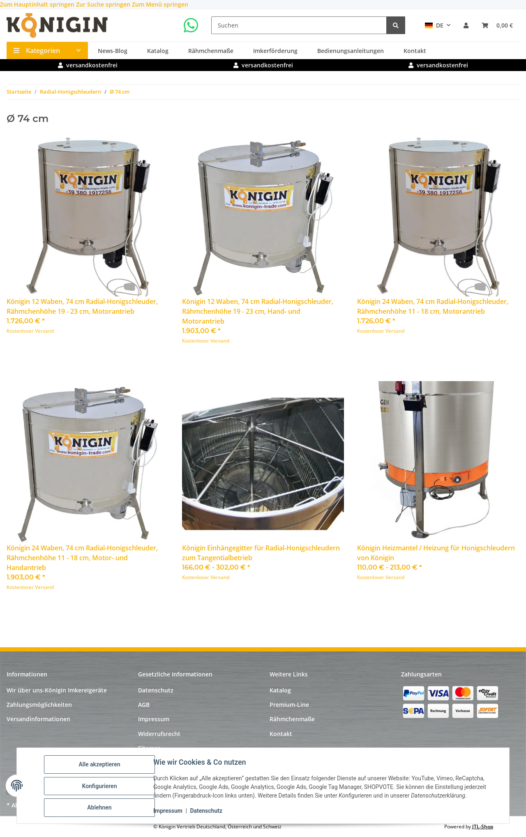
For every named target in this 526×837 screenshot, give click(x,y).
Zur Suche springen (104, 4)
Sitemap (149, 748)
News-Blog (112, 51)
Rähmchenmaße (210, 51)
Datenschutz (207, 811)
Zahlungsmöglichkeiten (39, 704)
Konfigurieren (100, 786)
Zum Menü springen (160, 4)
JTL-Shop (482, 826)
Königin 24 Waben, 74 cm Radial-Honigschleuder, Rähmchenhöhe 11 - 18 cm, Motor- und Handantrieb (82, 557)
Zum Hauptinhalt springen (38, 4)
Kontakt (415, 51)
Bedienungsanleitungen (350, 51)
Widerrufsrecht (159, 734)
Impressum (168, 811)
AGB (144, 704)
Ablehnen (100, 808)
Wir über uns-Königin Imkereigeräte (57, 690)
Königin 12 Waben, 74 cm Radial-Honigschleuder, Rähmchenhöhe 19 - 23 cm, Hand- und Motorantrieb (257, 311)
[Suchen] (299, 25)
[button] (466, 25)
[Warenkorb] (497, 25)
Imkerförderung (275, 51)
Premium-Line (289, 704)
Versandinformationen (38, 719)
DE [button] (434, 25)
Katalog (157, 51)
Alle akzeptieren (100, 765)
